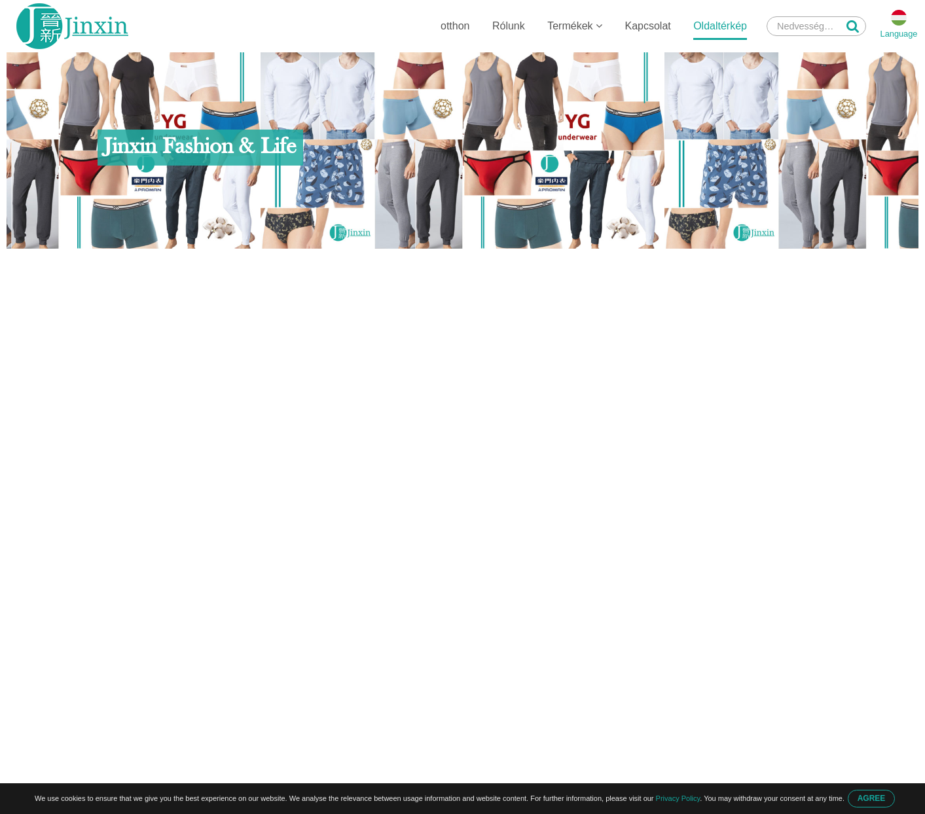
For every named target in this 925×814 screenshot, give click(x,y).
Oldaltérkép (720, 25)
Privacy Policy (678, 798)
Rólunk (508, 25)
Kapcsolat (647, 25)
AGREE (872, 798)
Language (899, 34)
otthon (455, 25)
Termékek (574, 25)
